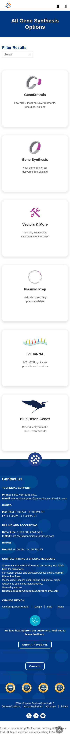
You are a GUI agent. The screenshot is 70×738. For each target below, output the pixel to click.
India (49, 606)
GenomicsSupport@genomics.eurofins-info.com (39, 498)
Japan (61, 606)
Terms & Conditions (11, 706)
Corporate (51, 706)
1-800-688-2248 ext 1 (24, 494)
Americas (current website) (15, 606)
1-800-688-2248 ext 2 (29, 531)
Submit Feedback (35, 644)
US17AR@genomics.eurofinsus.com (32, 535)
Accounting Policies (33, 706)
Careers (35, 666)
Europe (38, 606)
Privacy (64, 706)
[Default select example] (17, 54)
